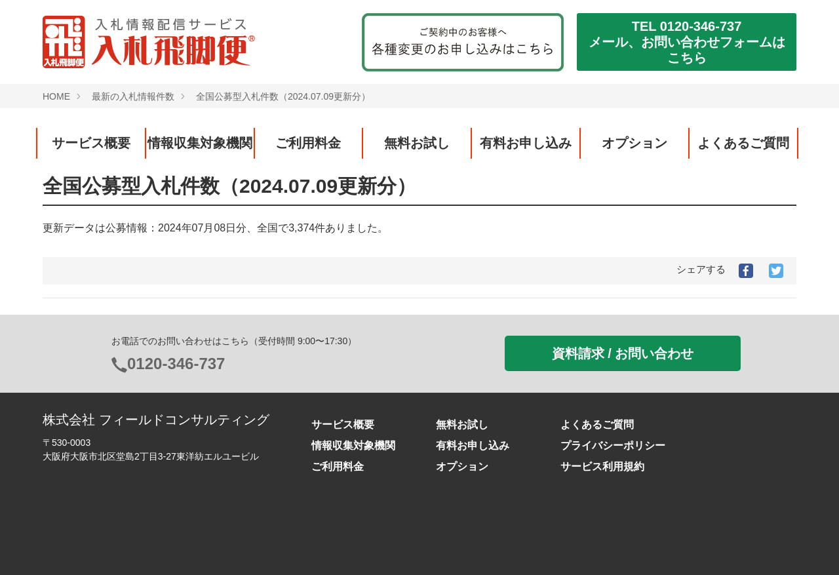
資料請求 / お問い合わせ (623, 353)
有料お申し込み (526, 143)
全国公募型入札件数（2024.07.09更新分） (283, 96)
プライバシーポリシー (612, 445)
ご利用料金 (308, 143)
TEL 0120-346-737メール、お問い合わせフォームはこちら (687, 42)
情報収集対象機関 (199, 143)
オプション (634, 143)
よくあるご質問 (743, 143)
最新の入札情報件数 (133, 96)
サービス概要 (91, 143)
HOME (56, 96)
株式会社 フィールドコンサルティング (156, 419)
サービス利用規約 (602, 466)
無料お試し (417, 143)
